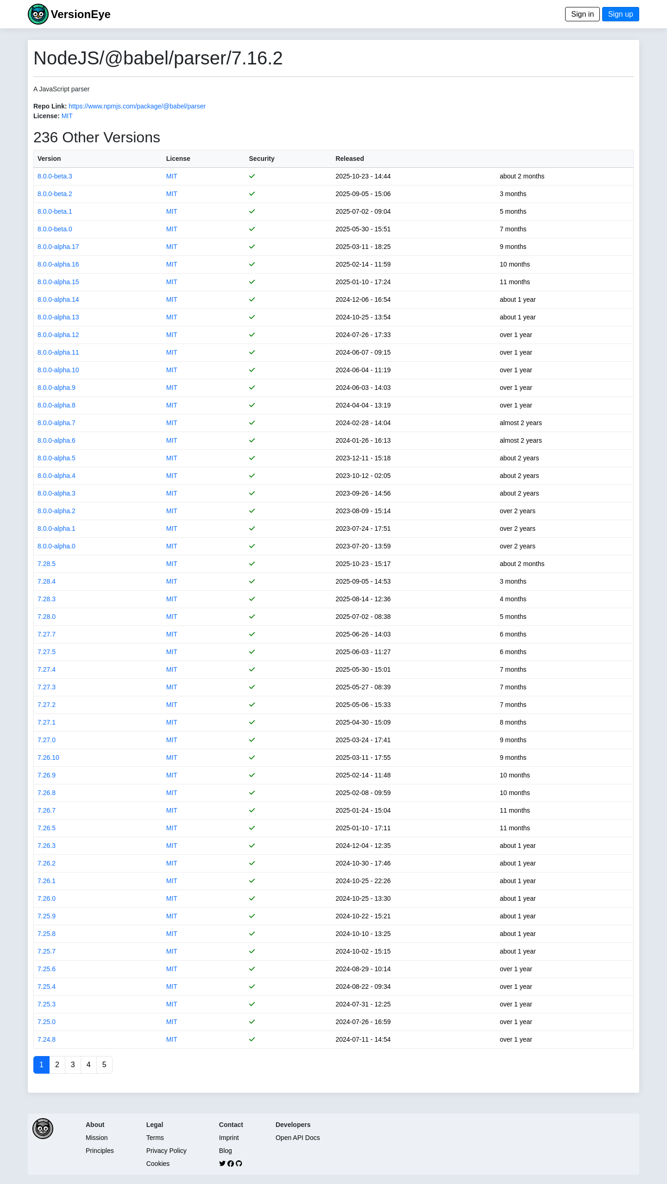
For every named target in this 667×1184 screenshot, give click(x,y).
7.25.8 (47, 933)
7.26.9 (47, 775)
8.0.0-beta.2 (55, 193)
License (178, 158)
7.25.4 (47, 986)
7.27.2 (47, 704)
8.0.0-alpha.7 (57, 422)
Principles (100, 1150)
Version (49, 158)
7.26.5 (47, 828)
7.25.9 (47, 916)
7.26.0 (47, 898)
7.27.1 (47, 722)
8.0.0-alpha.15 (58, 282)
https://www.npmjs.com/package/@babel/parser (137, 106)
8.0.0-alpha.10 (58, 370)
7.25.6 (47, 969)
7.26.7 (47, 810)
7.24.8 (47, 1039)
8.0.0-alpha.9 (57, 387)
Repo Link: (50, 106)
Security (262, 158)
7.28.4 (47, 581)
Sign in (582, 14)
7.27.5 (47, 652)
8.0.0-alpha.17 (58, 246)
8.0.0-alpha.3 (57, 493)
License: (46, 116)
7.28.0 (47, 616)
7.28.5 (47, 563)
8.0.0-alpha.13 (58, 317)
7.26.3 (47, 845)
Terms (155, 1137)
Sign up (620, 14)
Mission (96, 1137)
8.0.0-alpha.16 (58, 264)
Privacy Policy (166, 1150)
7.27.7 (47, 634)
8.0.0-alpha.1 (57, 528)
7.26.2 (47, 863)
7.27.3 (47, 687)
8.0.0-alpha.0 (57, 546)
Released (349, 158)
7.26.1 (47, 881)
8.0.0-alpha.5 (57, 458)
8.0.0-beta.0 (55, 229)
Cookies (158, 1163)
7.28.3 (47, 599)
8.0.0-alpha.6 (57, 440)
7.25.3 (47, 1004)
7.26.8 (47, 792)
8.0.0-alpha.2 (57, 511)
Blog (225, 1150)
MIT (67, 116)
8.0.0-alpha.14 (58, 299)
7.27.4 (47, 669)
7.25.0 (47, 1021)
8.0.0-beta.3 (55, 176)
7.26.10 (48, 757)
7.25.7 (47, 951)
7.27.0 (47, 740)
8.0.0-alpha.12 (58, 334)
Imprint (229, 1137)
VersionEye (80, 14)
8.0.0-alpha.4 (57, 475)
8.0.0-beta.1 (55, 211)
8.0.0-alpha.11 (58, 352)
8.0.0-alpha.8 (57, 405)
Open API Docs (298, 1137)
